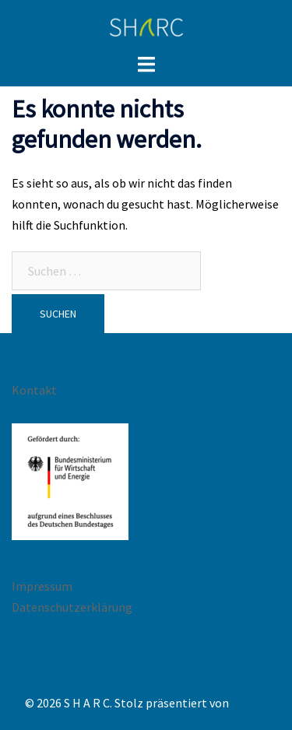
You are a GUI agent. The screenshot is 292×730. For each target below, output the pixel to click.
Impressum (42, 586)
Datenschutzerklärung (72, 607)
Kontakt (34, 390)
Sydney (249, 703)
